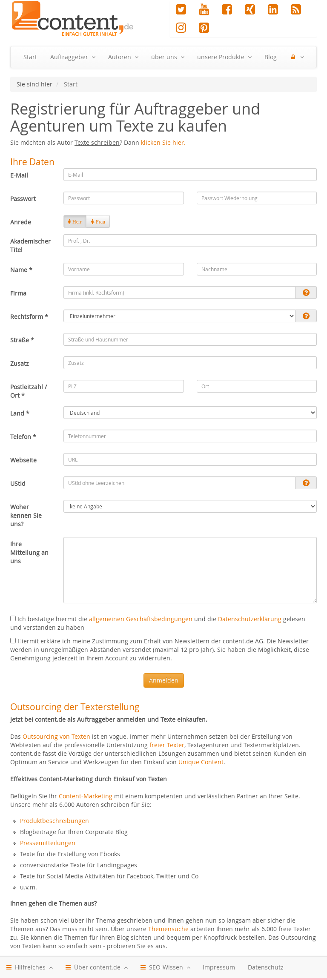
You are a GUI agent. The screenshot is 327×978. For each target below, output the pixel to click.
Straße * (22, 340)
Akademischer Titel (30, 245)
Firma (18, 293)
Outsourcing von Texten (56, 736)
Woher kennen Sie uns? (26, 515)
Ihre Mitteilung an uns (29, 552)
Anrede (20, 222)
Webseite (23, 460)
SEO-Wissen (165, 967)
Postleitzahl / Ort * (28, 391)
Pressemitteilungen (47, 843)
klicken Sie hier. (163, 142)
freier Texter (166, 745)
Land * (19, 413)
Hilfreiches (29, 967)
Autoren (123, 57)
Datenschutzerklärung (249, 619)
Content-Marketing (85, 796)
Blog (270, 57)
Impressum (219, 967)
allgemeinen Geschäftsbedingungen (140, 619)
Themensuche (168, 929)
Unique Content (201, 762)
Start (30, 57)
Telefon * (23, 437)
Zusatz (19, 363)
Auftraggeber (72, 57)
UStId (18, 483)
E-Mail (19, 175)
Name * (21, 270)
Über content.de (96, 967)
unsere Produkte (224, 57)
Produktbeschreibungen (54, 821)
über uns (167, 57)
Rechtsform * (29, 317)
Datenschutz (266, 967)
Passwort (23, 199)
